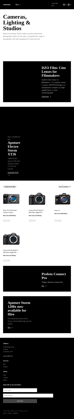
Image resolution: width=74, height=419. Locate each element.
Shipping (15, 413)
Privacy (10, 413)
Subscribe (20, 401)
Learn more (45, 96)
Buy (43, 286)
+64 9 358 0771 (54, 5)
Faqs (4, 375)
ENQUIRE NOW (13, 172)
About (5, 380)
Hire (18, 5)
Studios (5, 367)
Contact (5, 377)
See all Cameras (64, 186)
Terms (4, 413)
